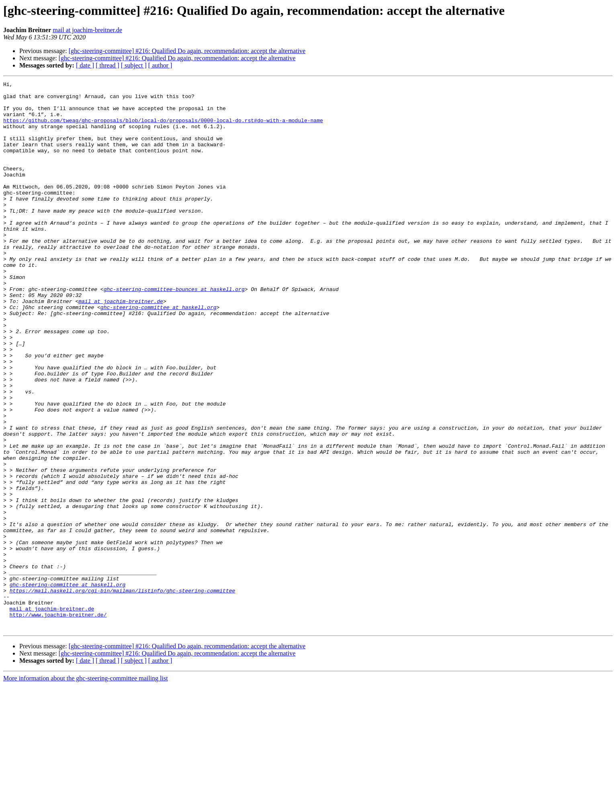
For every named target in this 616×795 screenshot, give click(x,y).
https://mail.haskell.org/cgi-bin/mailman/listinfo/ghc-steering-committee (122, 693)
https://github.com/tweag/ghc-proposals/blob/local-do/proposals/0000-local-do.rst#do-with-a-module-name (163, 128)
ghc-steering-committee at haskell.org (158, 353)
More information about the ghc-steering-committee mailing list (85, 788)
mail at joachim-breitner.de (87, 30)
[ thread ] (107, 65)
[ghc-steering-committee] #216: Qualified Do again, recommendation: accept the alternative (187, 50)
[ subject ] (134, 65)
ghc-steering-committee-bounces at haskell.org (174, 331)
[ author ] (160, 65)
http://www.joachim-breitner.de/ (58, 721)
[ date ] (85, 65)
